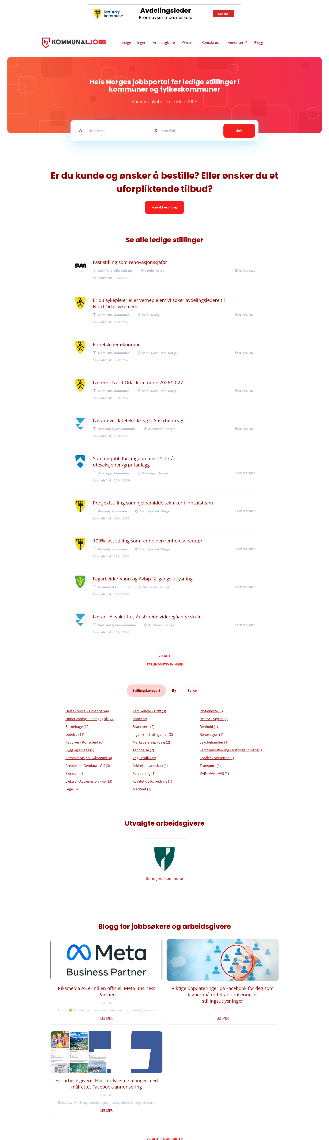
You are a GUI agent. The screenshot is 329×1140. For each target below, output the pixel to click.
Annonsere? (237, 43)
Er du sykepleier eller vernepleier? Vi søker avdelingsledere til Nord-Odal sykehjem (159, 303)
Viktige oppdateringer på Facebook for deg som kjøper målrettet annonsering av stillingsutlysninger (164, 994)
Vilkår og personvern (59, 1111)
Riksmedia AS (70, 1125)
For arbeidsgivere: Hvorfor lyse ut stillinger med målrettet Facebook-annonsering (242, 994)
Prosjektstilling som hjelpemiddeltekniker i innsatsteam (153, 502)
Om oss (188, 43)
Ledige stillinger (133, 43)
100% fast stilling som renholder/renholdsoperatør (148, 540)
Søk (239, 130)
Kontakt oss (211, 43)
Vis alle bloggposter (165, 1043)
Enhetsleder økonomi (116, 344)
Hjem (49, 1091)
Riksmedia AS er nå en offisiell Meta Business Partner (87, 991)
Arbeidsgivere (164, 43)
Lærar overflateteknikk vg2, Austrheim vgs (138, 420)
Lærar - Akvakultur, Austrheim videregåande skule (147, 616)
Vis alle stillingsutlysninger (164, 657)
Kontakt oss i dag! (164, 207)
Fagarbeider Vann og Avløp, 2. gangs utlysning (143, 578)
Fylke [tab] (191, 689)
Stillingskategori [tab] (147, 689)
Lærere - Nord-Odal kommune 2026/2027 (138, 382)
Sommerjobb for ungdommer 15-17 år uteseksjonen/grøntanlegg (134, 461)
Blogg (258, 43)
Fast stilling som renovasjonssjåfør (130, 262)
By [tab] (174, 689)
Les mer (87, 1015)
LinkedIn (118, 1104)
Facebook (118, 1091)
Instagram (119, 1097)
